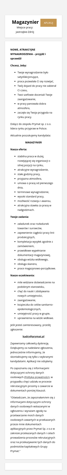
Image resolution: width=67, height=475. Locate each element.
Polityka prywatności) (37, 377)
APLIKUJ (48, 22)
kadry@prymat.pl (33, 336)
